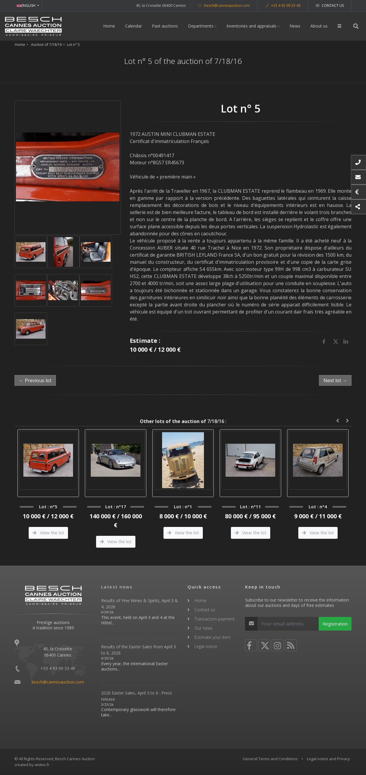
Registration (335, 624)
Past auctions (165, 26)
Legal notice (206, 646)
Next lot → (335, 380)
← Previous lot (35, 380)
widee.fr (42, 764)
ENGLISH (26, 5)
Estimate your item (213, 637)
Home (109, 26)
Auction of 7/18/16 (46, 44)
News (294, 26)
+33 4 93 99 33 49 (282, 5)
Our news (204, 628)
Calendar (133, 26)
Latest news (117, 587)
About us (319, 26)
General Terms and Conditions (270, 758)
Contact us (330, 5)
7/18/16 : (183, 421)
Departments (200, 26)
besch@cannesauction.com (224, 5)
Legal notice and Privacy (328, 758)
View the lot (48, 533)
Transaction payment (215, 619)
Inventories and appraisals (251, 26)
